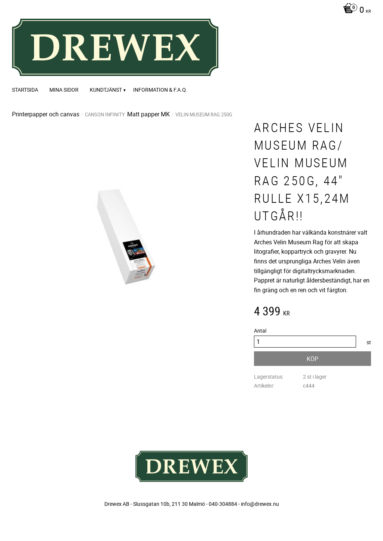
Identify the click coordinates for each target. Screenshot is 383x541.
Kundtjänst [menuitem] (106, 89)
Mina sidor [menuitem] (64, 89)
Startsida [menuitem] (25, 89)
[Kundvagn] (355, 10)
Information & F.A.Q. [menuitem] (160, 89)
